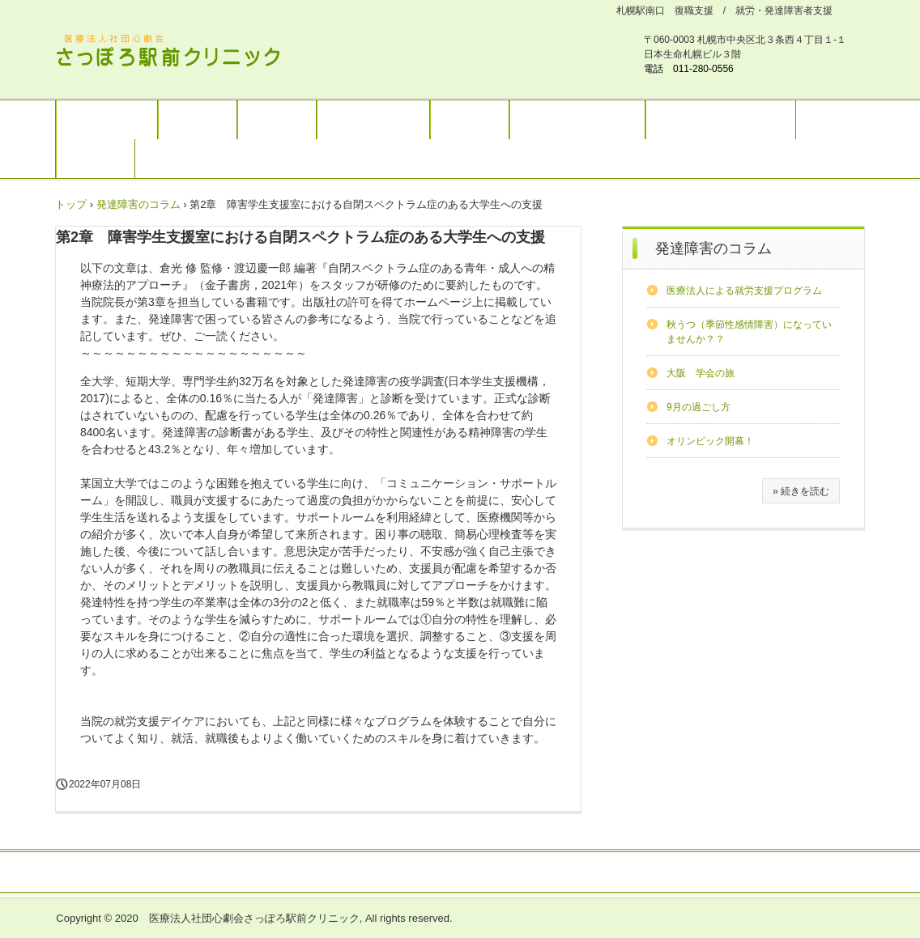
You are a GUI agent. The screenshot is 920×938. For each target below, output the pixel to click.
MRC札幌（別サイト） (720, 119)
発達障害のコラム (713, 248)
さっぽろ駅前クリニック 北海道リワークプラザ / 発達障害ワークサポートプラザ (178, 53)
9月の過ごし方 (698, 407)
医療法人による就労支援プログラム (744, 290)
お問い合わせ (513, 873)
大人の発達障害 (373, 119)
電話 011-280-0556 (689, 68)
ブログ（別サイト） (577, 119)
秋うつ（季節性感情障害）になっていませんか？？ (749, 332)
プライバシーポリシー (618, 873)
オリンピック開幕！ (710, 441)
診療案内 (197, 119)
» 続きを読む (801, 491)
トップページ (107, 119)
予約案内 (469, 119)
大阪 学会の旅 (701, 373)
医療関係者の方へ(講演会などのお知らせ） (355, 873)
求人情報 (95, 158)
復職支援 (277, 119)
